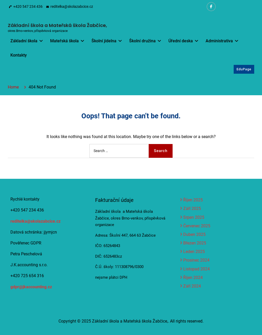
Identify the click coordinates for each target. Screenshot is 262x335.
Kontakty (18, 55)
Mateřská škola (64, 40)
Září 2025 (192, 208)
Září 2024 (192, 286)
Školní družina (142, 40)
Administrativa (219, 40)
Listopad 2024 (196, 268)
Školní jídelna (103, 40)
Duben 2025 (194, 234)
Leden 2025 (194, 251)
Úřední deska (180, 40)
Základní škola (23, 40)
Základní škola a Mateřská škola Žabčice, (57, 25)
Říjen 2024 (193, 277)
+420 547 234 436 (28, 6)
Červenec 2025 (196, 225)
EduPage (244, 69)
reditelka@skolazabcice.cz (71, 6)
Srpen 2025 (193, 217)
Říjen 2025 (193, 199)
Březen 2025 (194, 243)
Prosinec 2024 (196, 260)
